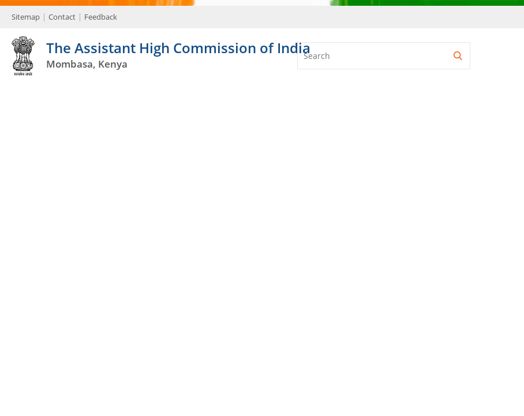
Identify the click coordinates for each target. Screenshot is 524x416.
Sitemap (26, 17)
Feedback (100, 17)
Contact (62, 17)
